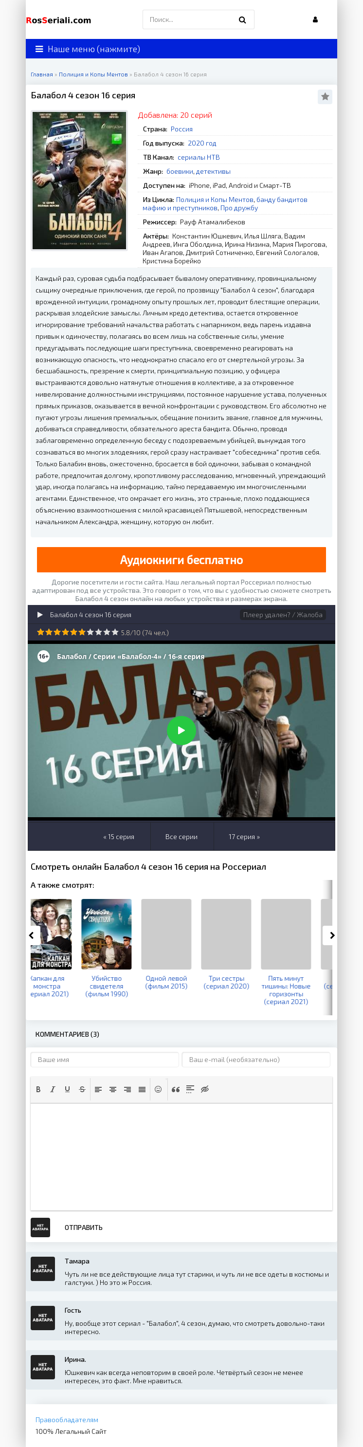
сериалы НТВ (199, 157)
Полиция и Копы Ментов (215, 199)
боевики (179, 171)
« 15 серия (118, 836)
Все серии (181, 836)
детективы (213, 171)
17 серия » (244, 836)
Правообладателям (67, 1419)
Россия (182, 129)
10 (115, 632)
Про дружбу (239, 207)
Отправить (84, 1227)
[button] (38, 1089)
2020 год (202, 143)
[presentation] (38, 1089)
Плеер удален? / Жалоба (283, 614)
